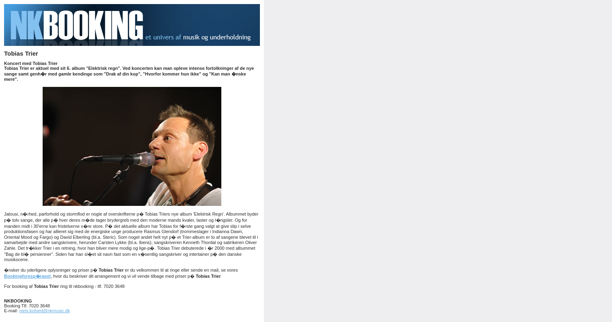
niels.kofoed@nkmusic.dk (44, 310)
